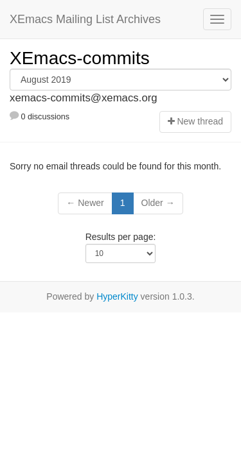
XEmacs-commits (80, 58)
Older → (158, 203)
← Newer (84, 203)
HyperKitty (117, 296)
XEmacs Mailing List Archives (85, 19)
